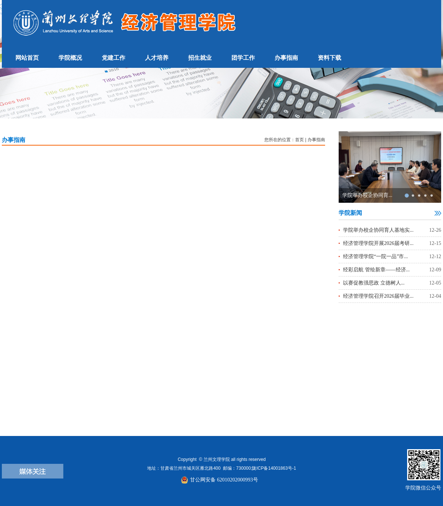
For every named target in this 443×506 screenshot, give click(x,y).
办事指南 (316, 139)
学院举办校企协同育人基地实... (378, 230)
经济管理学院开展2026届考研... (378, 243)
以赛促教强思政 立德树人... (374, 283)
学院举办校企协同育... (367, 195)
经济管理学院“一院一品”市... (375, 256)
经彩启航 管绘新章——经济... (376, 269)
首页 (299, 139)
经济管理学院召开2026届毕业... (378, 296)
